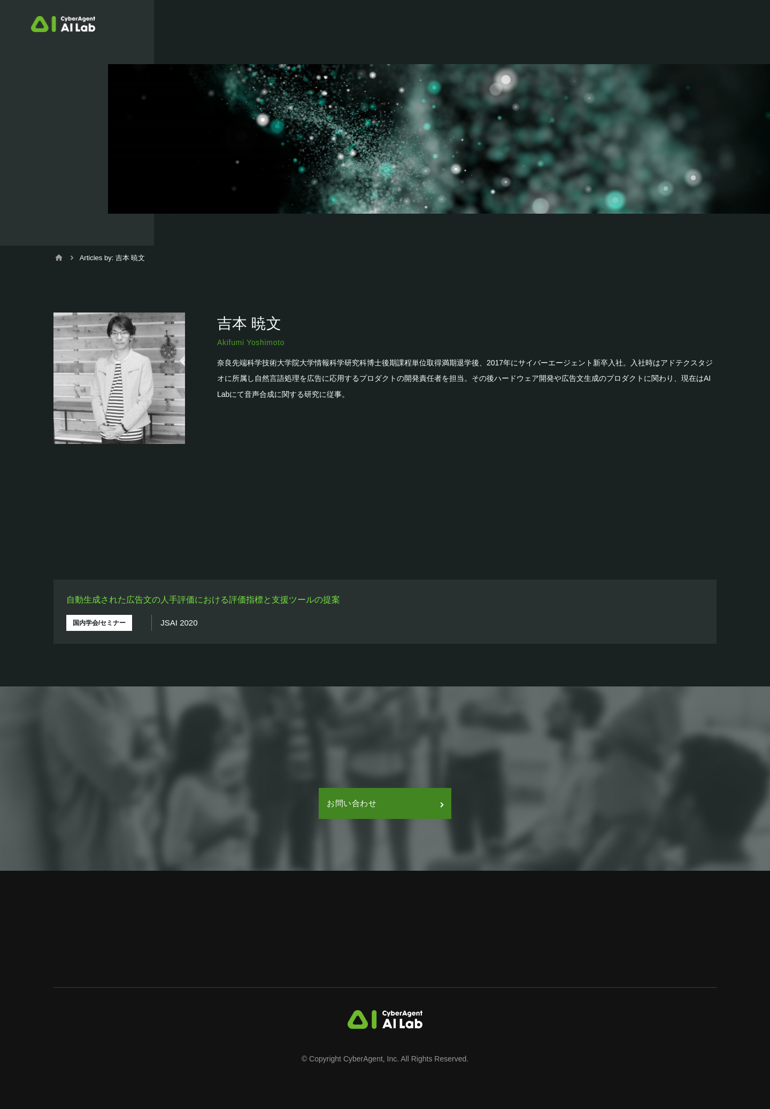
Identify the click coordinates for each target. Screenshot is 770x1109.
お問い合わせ (385, 803)
